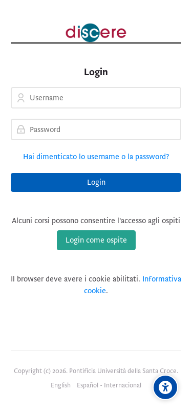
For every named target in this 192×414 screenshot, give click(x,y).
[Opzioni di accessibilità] (165, 387)
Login (96, 182)
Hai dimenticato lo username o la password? (96, 156)
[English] (61, 386)
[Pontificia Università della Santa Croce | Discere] (96, 32)
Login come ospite (96, 240)
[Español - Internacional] (109, 386)
